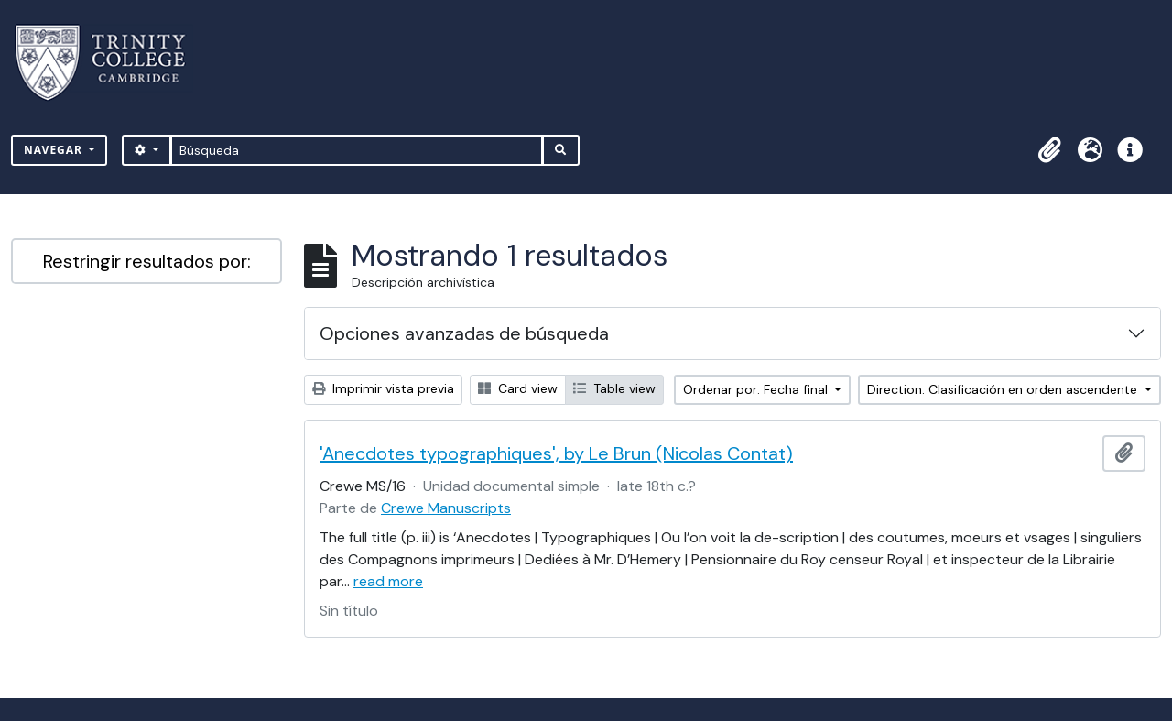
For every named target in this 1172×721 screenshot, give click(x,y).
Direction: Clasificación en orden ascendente (1004, 389)
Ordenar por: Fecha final (757, 389)
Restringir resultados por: (147, 261)
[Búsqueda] (356, 150)
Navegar (55, 150)
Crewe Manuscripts (446, 508)
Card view (518, 388)
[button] (1049, 150)
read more (388, 581)
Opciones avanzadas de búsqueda (464, 333)
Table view (614, 388)
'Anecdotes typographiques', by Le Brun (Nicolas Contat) (556, 453)
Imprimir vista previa (383, 388)
